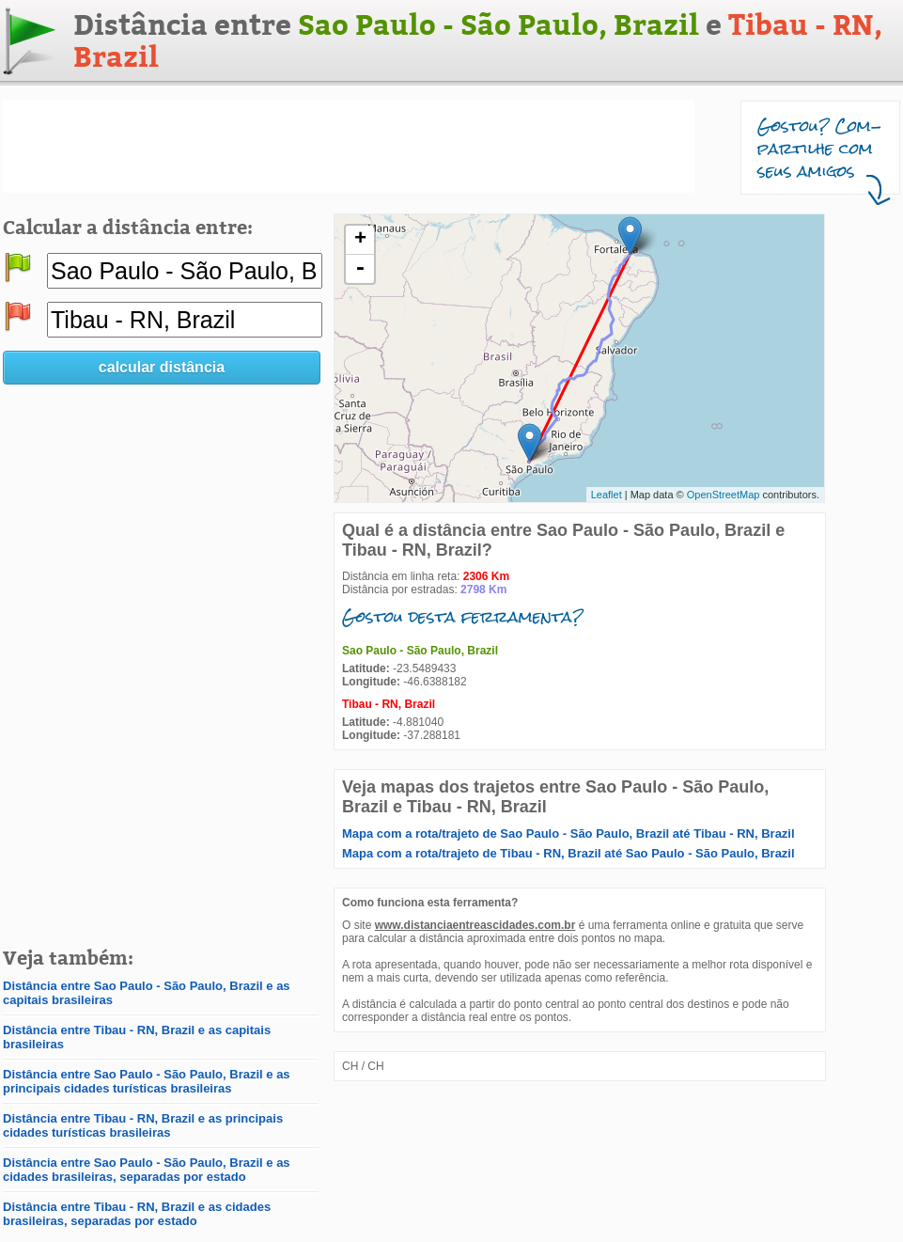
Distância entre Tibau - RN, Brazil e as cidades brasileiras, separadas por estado (137, 1214)
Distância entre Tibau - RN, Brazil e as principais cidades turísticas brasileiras (143, 1125)
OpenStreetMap (723, 494)
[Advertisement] (349, 146)
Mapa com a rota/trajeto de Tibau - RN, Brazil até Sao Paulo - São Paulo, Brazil (568, 853)
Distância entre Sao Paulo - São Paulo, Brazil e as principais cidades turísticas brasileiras (146, 1081)
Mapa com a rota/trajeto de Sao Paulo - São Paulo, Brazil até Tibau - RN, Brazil (568, 833)
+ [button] (360, 240)
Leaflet (606, 494)
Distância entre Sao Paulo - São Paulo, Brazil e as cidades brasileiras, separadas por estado (146, 1170)
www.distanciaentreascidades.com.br (475, 925)
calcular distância (162, 367)
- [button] (359, 269)
